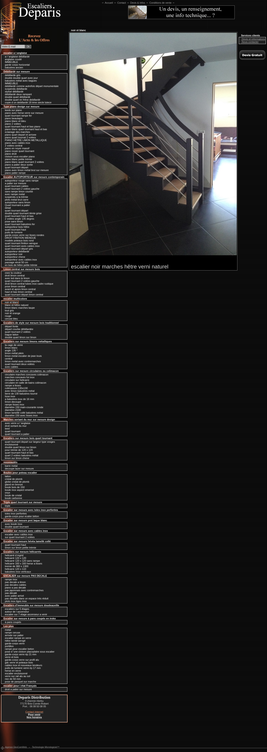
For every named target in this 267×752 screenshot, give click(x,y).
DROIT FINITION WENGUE (19, 237)
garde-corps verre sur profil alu (21, 659)
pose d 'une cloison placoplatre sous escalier (28, 651)
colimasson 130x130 (15, 388)
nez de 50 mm (12, 679)
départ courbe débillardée (18, 329)
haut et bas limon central (17, 291)
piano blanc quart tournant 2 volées (23, 162)
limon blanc (10, 347)
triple (6, 505)
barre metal (10, 465)
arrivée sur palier (13, 635)
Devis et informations (252, 39)
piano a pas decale (14, 587)
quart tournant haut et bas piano (21, 126)
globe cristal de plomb (16, 481)
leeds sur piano (12, 110)
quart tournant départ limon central (23, 294)
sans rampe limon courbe (18, 191)
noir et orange (11, 313)
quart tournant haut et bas (18, 216)
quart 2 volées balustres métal (20, 455)
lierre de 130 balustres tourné (20, 393)
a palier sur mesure (14, 183)
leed (6, 428)
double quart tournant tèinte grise (22, 213)
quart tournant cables (15, 186)
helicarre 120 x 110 (14, 569)
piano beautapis (13, 118)
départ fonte (10, 326)
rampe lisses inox (13, 404)
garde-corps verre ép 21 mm (19, 654)
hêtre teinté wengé (14, 640)
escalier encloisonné (15, 673)
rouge (7, 316)
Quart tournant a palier (16, 205)
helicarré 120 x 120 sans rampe (21, 560)
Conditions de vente (160, 2)
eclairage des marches (16, 132)
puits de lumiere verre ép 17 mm (22, 668)
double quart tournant (16, 526)
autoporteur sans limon (16, 202)
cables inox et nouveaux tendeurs (22, 665)
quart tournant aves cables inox (21, 246)
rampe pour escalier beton (18, 649)
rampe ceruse (11, 632)
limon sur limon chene (16, 458)
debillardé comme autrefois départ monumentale (30, 86)
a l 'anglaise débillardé (16, 56)
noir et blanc (10, 302)
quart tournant (11, 431)
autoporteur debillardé (16, 251)
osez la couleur (12, 272)
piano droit (9, 153)
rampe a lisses (12, 385)
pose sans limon (13, 221)
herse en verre (12, 670)
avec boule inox (12, 524)
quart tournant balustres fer (19, 224)
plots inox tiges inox (15, 601)
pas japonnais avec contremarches (23, 590)
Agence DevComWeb (16, 747)
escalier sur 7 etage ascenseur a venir (25, 614)
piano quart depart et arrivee (19, 134)
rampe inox (10, 579)
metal (7, 629)
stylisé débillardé (13, 91)
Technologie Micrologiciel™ (45, 747)
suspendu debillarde (15, 88)
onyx (6, 492)
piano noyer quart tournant (18, 151)
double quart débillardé (16, 97)
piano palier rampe (14, 172)
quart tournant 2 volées (17, 331)
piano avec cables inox (16, 142)
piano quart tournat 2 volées (19, 137)
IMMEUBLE (10, 62)
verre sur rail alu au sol (16, 676)
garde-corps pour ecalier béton (21, 516)
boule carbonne (12, 498)
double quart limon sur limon (19, 337)
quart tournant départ (15, 167)
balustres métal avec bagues (20, 80)
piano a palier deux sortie (18, 164)
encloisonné (10, 444)
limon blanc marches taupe (19, 307)
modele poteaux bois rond (18, 240)
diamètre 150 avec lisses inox (20, 415)
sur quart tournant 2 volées (19, 537)
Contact (122, 2)
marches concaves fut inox (18, 377)
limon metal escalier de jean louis (22, 356)
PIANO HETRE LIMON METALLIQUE (25, 140)
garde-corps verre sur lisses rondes (23, 235)
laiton (7, 476)
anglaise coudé (12, 59)
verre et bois (11, 657)
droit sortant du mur (14, 425)
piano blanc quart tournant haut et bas (25, 129)
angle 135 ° (10, 350)
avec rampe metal (14, 194)
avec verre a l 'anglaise (16, 423)
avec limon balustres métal (18, 391)
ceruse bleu (10, 318)
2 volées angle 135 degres (18, 218)
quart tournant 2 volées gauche (21, 188)
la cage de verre (13, 345)
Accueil (109, 2)
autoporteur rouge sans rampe (20, 180)
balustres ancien (13, 67)
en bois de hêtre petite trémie (20, 265)
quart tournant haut (14, 229)
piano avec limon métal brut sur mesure (26, 170)
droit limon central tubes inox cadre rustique (28, 283)
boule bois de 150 (14, 487)
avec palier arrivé (13, 595)
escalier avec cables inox (18, 534)
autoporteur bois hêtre (16, 227)
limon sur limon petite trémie (19, 547)
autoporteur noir (13, 254)
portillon (8, 646)
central (7, 358)
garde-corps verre (14, 643)
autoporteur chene (14, 257)
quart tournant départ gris (18, 248)
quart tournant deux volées (18, 364)
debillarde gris (11, 75)
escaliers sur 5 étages (16, 609)
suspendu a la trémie (15, 197)
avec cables (10, 366)
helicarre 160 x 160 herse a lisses (22, 563)
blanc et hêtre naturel (15, 305)
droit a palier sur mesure (17, 689)
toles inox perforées (15, 513)
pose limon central (14, 286)
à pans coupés (12, 622)
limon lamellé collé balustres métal (23, 412)
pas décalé (10, 593)
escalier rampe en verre (17, 638)
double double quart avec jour (20, 78)
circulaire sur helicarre (16, 380)
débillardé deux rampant (17, 94)
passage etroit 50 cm (15, 262)
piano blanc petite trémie (17, 159)
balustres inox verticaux (17, 571)
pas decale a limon (14, 582)
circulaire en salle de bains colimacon (24, 382)
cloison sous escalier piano (19, 156)
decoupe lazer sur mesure (18, 468)
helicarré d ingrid (13, 555)
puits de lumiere (13, 232)
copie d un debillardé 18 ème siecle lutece (27, 102)
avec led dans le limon (16, 278)
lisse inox (9, 396)
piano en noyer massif (16, 148)
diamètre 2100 (12, 410)
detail (7, 207)
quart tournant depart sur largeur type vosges (29, 441)
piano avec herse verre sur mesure (23, 113)
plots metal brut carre (15, 199)
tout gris (8, 310)
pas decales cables (14, 584)
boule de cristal (12, 495)
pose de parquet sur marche (19, 681)
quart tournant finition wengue (20, 243)
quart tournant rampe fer (17, 115)
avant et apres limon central (19, 289)
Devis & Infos (138, 2)
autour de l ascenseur (16, 611)
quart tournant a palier (16, 434)
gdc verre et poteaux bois (18, 662)
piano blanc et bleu (14, 121)
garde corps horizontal (16, 64)
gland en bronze (13, 484)
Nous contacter (249, 41)
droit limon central (14, 275)
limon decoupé (12, 401)
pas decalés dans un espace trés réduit (25, 598)
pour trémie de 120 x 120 (18, 450)
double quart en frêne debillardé (21, 99)
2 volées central (12, 145)
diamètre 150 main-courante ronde (23, 407)
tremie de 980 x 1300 (15, 566)
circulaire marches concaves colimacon (25, 374)
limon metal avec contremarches (22, 361)
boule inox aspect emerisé (18, 490)
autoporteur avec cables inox (20, 259)
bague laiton (10, 334)
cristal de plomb (12, 479)
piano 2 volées (12, 123)
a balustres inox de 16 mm (18, 399)
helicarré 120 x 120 (14, 558)
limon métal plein (13, 353)
